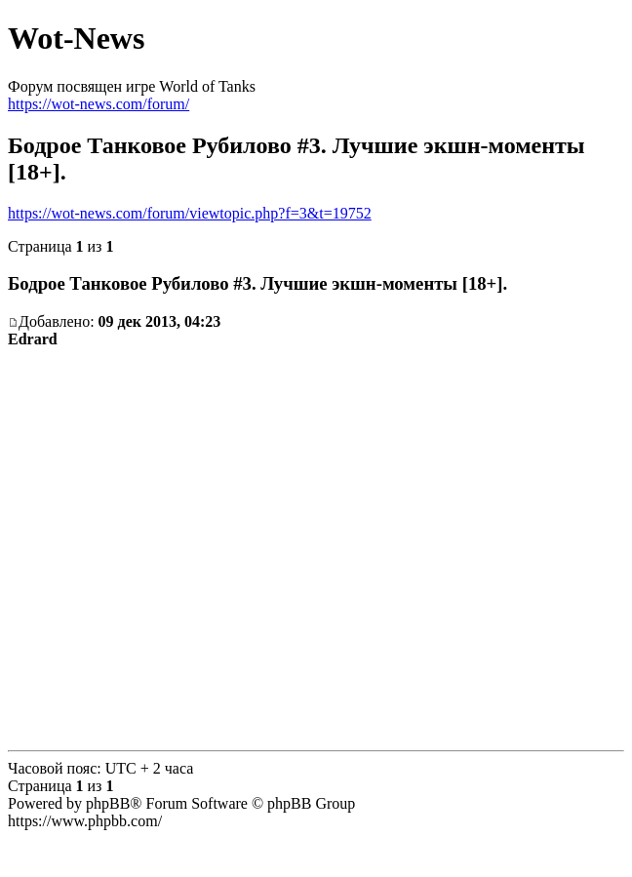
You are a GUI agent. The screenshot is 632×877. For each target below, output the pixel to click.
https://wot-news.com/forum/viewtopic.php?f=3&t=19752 (190, 213)
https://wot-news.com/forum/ (98, 104)
